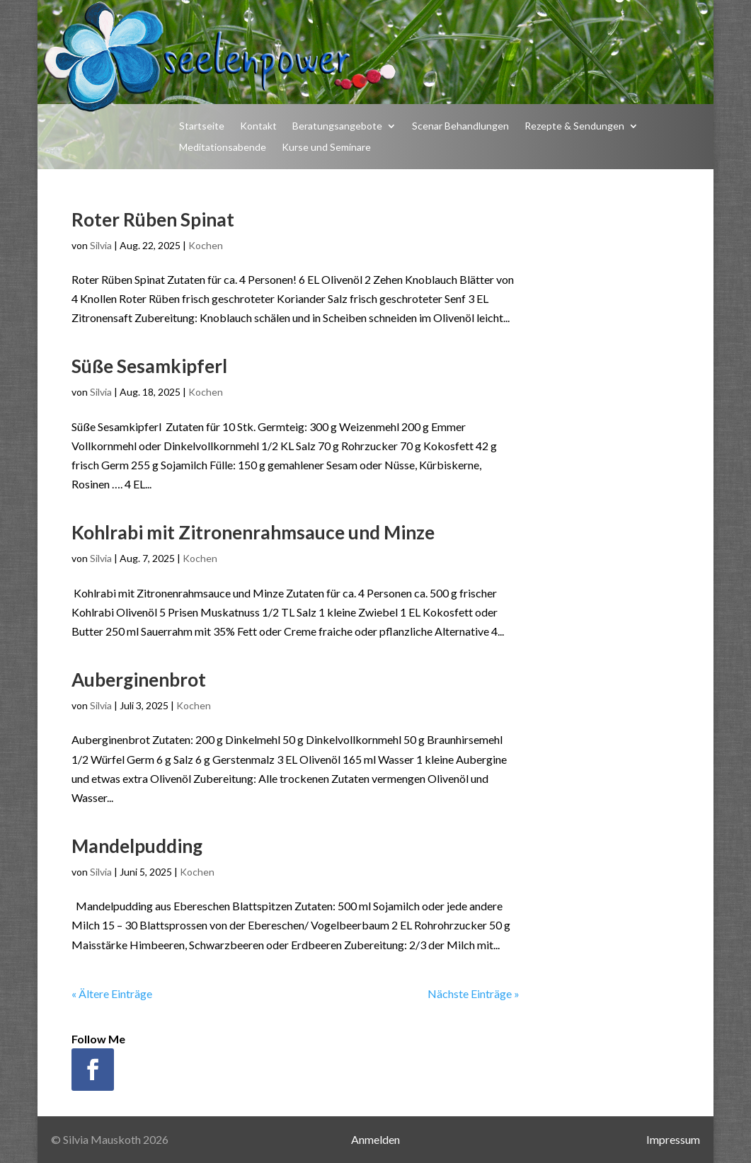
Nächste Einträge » (474, 993)
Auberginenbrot (138, 679)
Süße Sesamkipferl (149, 366)
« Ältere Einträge (111, 993)
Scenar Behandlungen (460, 126)
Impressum (673, 1139)
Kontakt (258, 126)
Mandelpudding (136, 846)
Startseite (201, 126)
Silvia (101, 245)
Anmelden (375, 1139)
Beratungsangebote (337, 126)
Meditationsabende (222, 147)
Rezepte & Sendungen (574, 126)
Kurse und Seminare (326, 147)
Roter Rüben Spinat (152, 219)
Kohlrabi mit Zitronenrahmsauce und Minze (253, 532)
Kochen (205, 245)
